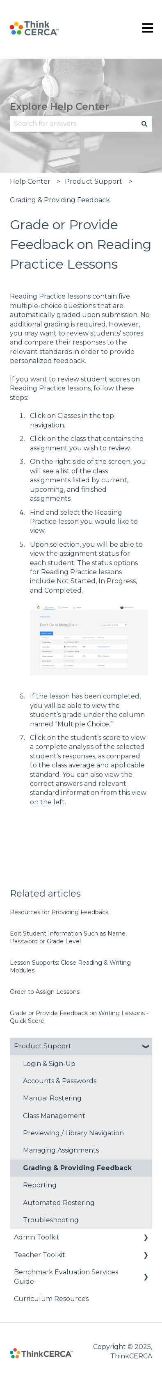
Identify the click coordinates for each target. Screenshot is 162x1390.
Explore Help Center (59, 106)
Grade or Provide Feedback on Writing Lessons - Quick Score (79, 1017)
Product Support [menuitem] (42, 1046)
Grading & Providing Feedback (60, 200)
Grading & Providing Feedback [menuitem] (77, 1168)
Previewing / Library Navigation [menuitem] (73, 1133)
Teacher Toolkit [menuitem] (39, 1255)
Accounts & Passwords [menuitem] (59, 1081)
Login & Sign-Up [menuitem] (49, 1064)
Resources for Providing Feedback (59, 912)
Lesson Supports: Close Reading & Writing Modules (70, 967)
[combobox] (73, 124)
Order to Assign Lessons (45, 991)
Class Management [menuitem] (54, 1116)
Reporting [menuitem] (40, 1185)
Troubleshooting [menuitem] (51, 1220)
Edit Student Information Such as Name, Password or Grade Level (68, 937)
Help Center (30, 181)
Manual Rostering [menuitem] (52, 1098)
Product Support (93, 181)
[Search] (144, 124)
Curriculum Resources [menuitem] (51, 1299)
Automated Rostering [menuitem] (59, 1203)
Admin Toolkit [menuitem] (36, 1237)
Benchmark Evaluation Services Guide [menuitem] (66, 1276)
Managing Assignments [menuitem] (61, 1150)
